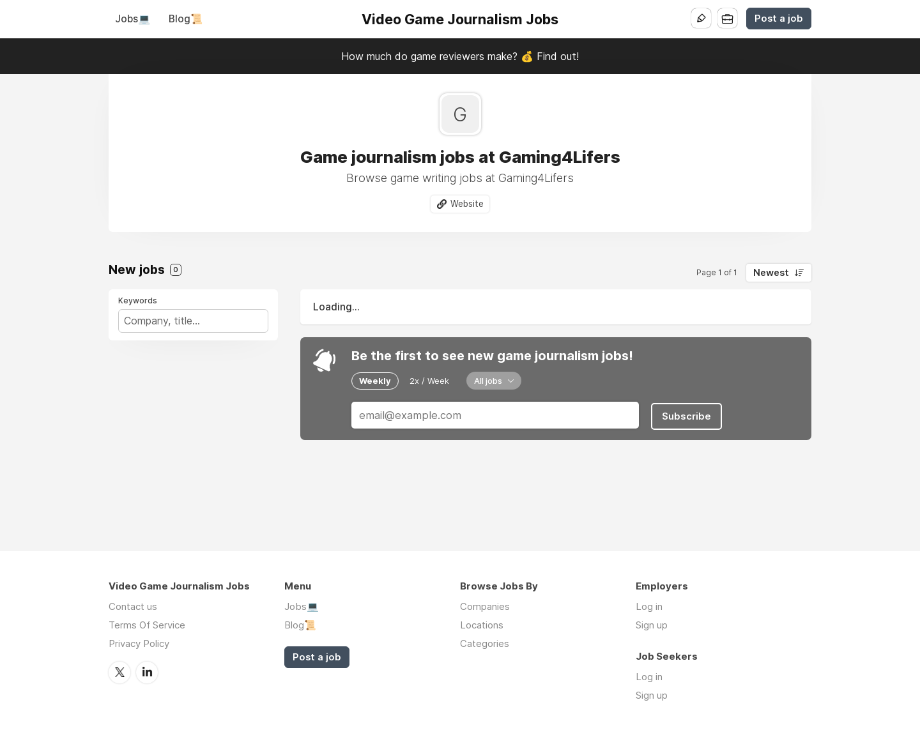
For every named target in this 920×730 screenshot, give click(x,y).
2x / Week (429, 381)
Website (467, 204)
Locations (481, 625)
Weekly (375, 381)
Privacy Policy (139, 643)
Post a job (779, 18)
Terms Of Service (147, 625)
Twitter (119, 672)
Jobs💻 (132, 19)
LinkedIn (147, 672)
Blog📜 (186, 19)
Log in (649, 606)
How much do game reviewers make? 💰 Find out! (460, 56)
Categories (484, 643)
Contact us (133, 606)
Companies (485, 606)
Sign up (652, 625)
